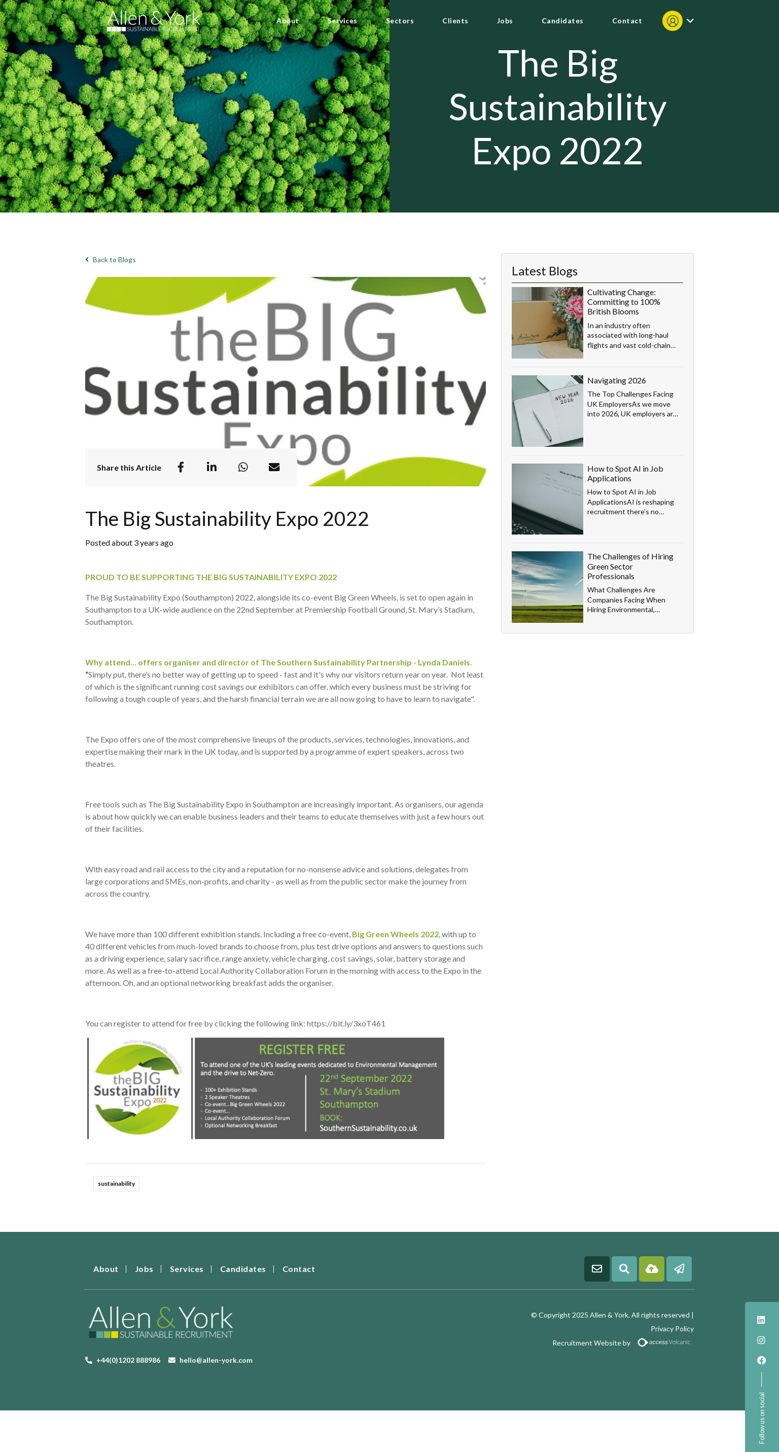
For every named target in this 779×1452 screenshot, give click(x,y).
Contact (627, 20)
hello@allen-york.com (216, 1360)
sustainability (116, 1183)
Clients (455, 20)
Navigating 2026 (616, 380)
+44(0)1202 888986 (128, 1360)
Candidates (563, 20)
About (287, 20)
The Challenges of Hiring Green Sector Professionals (630, 565)
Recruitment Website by (545, 1343)
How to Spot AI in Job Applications (625, 473)
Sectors (400, 20)
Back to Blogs (110, 259)
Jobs (505, 20)
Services (343, 20)
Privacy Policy (672, 1328)
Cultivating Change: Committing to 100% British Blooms (623, 301)
